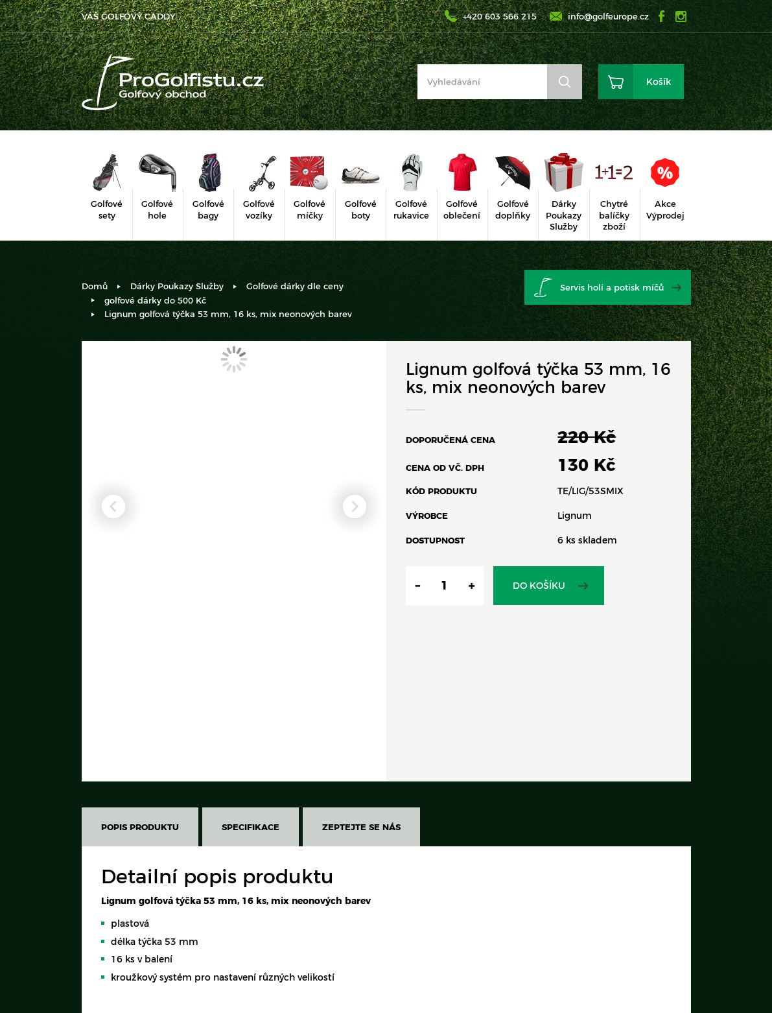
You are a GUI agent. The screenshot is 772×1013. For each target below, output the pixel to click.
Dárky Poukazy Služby (177, 286)
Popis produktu (140, 827)
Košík (658, 82)
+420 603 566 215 (500, 16)
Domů (95, 286)
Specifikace (250, 827)
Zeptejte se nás (361, 827)
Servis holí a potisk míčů (612, 287)
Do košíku (539, 585)
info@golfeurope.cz (608, 16)
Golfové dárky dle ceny (295, 286)
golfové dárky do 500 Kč (155, 300)
